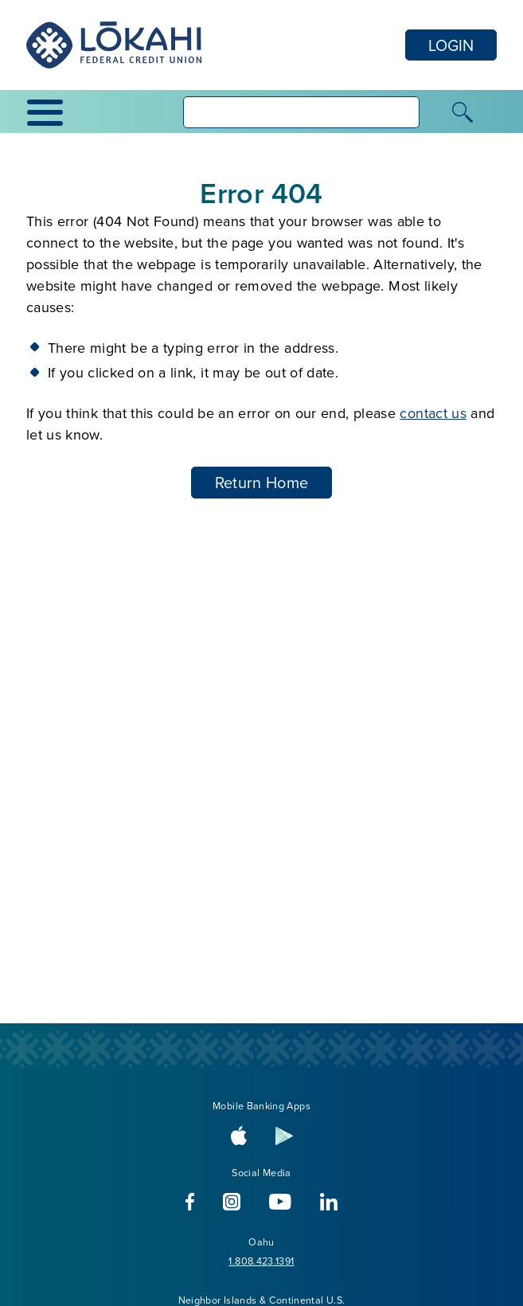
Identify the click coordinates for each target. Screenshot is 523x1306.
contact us (433, 413)
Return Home (262, 482)
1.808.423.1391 (261, 1260)
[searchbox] (301, 112)
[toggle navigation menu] (52, 112)
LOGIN (451, 44)
